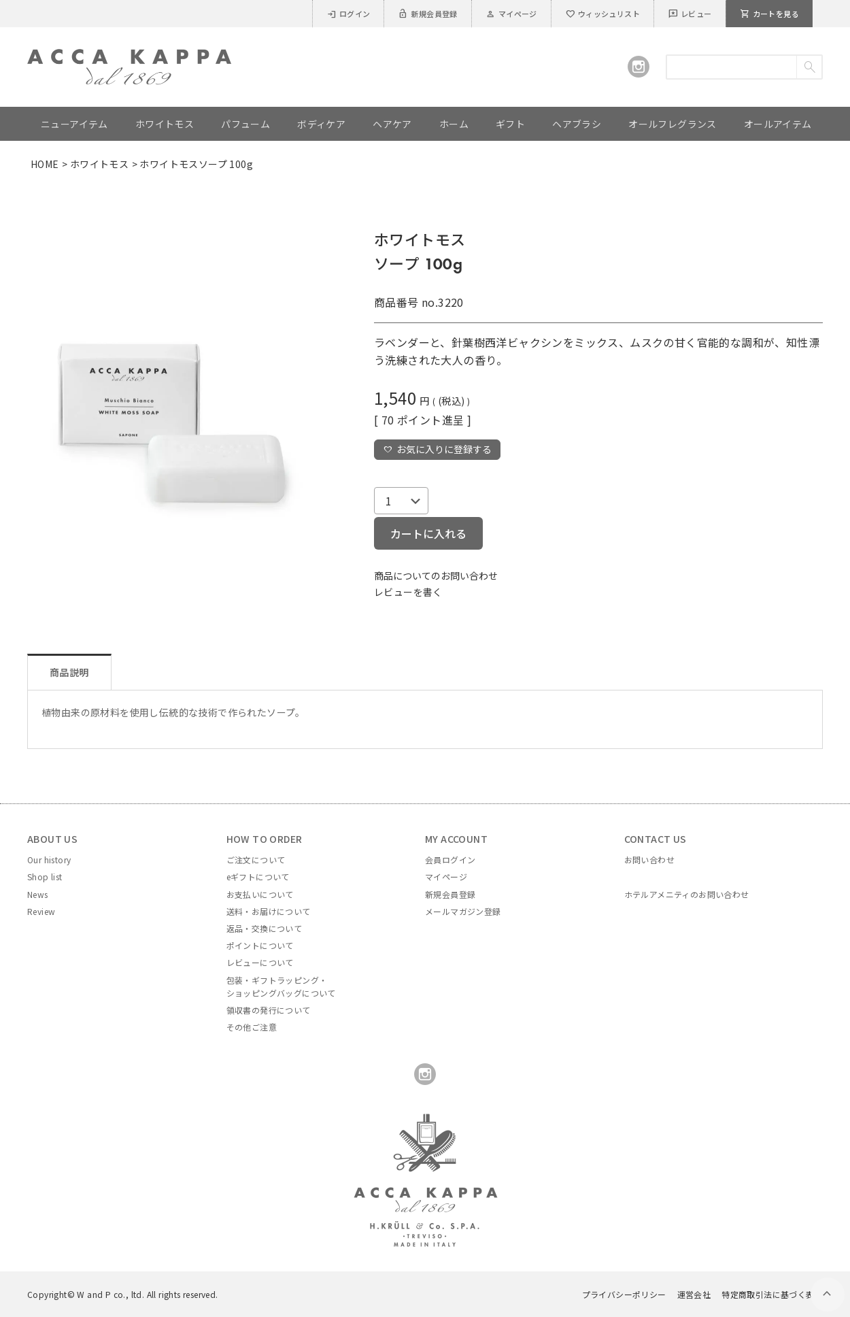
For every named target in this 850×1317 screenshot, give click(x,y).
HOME (45, 164)
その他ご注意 (251, 1027)
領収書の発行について (268, 1010)
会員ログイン (450, 859)
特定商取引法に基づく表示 (772, 1294)
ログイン (348, 13)
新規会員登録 (427, 13)
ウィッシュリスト (602, 13)
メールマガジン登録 (463, 911)
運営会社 (694, 1294)
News (37, 894)
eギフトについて (258, 876)
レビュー (690, 13)
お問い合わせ (649, 859)
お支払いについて (260, 894)
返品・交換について (264, 928)
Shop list (45, 876)
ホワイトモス (99, 164)
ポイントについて (260, 945)
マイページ (511, 13)
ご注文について (256, 859)
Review (41, 911)
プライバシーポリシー (624, 1294)
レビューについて (260, 962)
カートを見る (769, 13)
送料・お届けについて (268, 911)
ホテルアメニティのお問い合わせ (686, 894)
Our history (49, 859)
